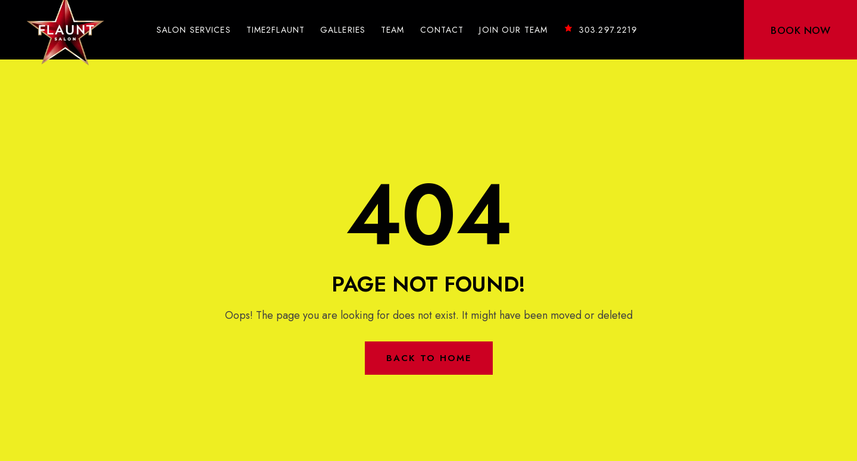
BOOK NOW (800, 30)
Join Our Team (513, 30)
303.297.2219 (600, 30)
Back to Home (428, 358)
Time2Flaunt (275, 30)
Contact (442, 30)
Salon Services (194, 30)
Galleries (342, 30)
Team (392, 30)
